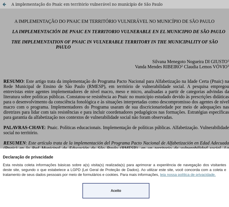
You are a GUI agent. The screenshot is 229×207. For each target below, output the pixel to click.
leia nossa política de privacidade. (188, 174)
